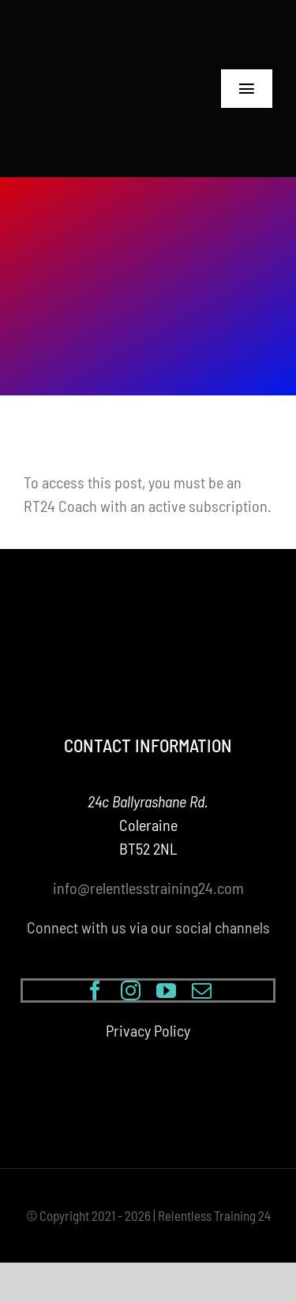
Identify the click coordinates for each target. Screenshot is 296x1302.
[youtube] (166, 990)
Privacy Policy (148, 1030)
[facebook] (95, 990)
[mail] (202, 990)
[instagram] (131, 990)
